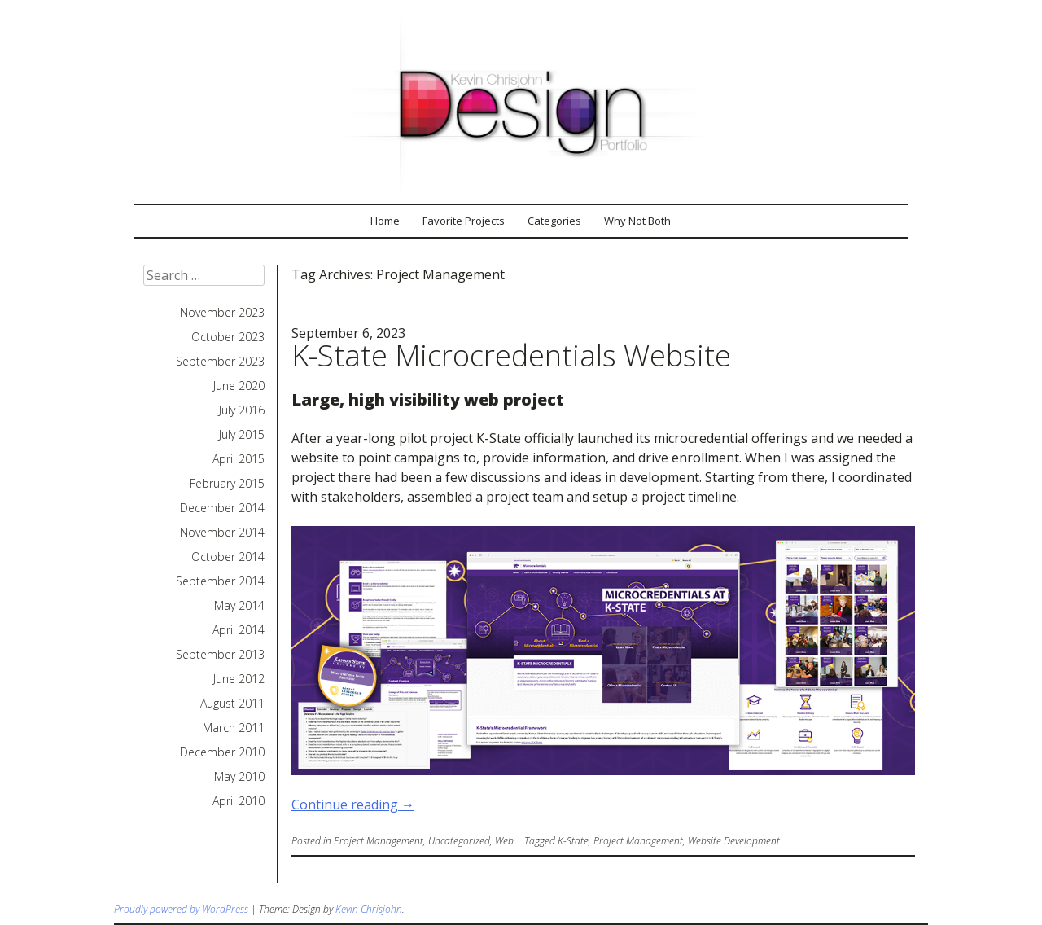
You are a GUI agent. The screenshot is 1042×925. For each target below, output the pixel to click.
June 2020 (239, 386)
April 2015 (238, 459)
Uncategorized (459, 841)
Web (504, 841)
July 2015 (242, 434)
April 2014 (238, 630)
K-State (573, 841)
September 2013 (220, 654)
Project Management (378, 841)
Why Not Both (637, 220)
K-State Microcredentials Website (511, 355)
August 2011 (232, 703)
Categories (554, 220)
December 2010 (222, 752)
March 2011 (234, 728)
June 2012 (239, 679)
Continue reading (352, 804)
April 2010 (238, 801)
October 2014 (228, 557)
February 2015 (227, 483)
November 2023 (222, 312)
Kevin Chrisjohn (368, 909)
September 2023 (220, 361)
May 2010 (239, 776)
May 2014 (239, 605)
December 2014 (222, 508)
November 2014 (222, 532)
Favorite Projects (463, 220)
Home (385, 220)
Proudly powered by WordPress (181, 909)
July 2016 (242, 410)
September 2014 (220, 581)
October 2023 (228, 337)
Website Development (734, 841)
